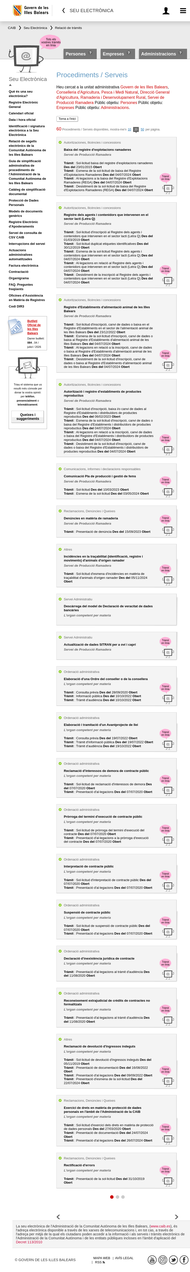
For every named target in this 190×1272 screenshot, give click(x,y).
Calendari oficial (21, 113)
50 (142, 129)
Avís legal (124, 1258)
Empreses (113, 53)
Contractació (18, 272)
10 (129, 129)
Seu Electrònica (28, 79)
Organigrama (19, 278)
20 (136, 130)
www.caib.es (160, 1226)
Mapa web (101, 1258)
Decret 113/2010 (29, 1242)
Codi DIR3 (16, 306)
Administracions (158, 53)
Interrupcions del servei (27, 244)
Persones (76, 53)
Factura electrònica (23, 265)
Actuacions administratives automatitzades (20, 254)
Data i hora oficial (22, 120)
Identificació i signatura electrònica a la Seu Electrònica (27, 130)
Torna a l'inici (67, 119)
